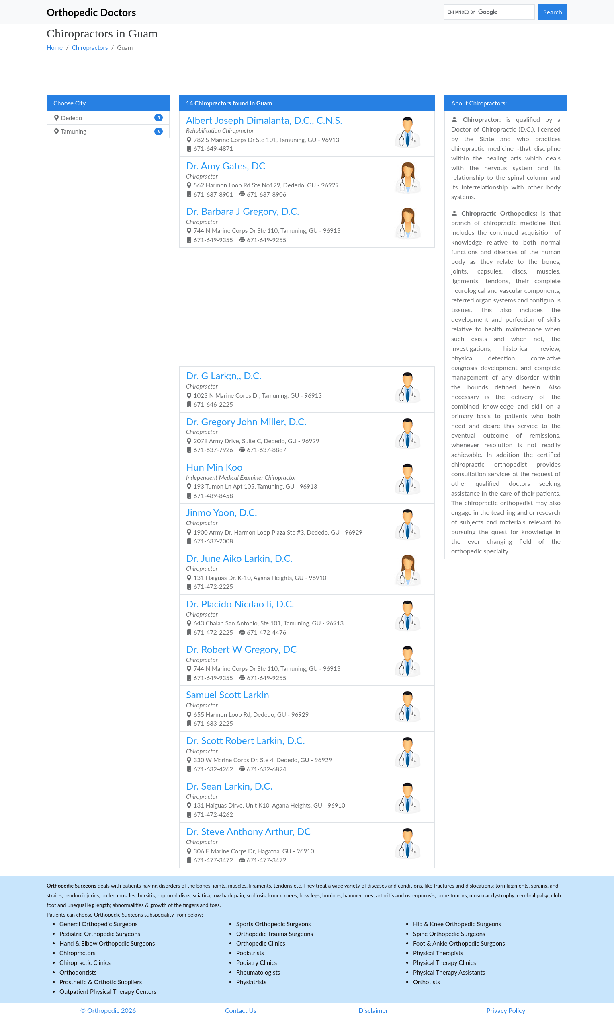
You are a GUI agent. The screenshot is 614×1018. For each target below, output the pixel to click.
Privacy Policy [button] (506, 1010)
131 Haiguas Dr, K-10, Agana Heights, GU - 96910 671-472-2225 (304, 571)
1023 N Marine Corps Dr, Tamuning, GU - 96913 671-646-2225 (304, 389)
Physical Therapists (438, 952)
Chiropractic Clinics (85, 962)
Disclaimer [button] (373, 1010)
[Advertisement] (288, 73)
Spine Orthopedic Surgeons (449, 933)
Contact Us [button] (240, 1010)
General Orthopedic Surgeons (98, 924)
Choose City (69, 103)
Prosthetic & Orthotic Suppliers (100, 981)
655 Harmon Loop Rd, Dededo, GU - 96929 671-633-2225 (304, 708)
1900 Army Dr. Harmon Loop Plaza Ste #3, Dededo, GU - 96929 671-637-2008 (304, 525)
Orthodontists (77, 972)
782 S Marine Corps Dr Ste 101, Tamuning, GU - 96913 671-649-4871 (304, 133)
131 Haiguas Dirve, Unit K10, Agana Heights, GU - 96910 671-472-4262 (304, 799)
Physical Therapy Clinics (444, 962)
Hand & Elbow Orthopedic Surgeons (107, 943)
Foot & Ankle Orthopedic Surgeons (459, 943)
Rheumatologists (258, 972)
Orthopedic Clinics (260, 943)
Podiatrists (250, 952)
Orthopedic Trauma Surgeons (274, 933)
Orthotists (426, 981)
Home (55, 47)
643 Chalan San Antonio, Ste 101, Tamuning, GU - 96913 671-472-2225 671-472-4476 (304, 617)
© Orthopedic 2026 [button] (108, 1010)
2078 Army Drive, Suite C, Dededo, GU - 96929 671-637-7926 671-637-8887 (304, 434)
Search (552, 12)
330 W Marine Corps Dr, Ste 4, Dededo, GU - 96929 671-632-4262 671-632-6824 (304, 753)
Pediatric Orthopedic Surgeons (99, 933)
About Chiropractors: (479, 103)
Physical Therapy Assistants (449, 972)
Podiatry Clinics (256, 962)
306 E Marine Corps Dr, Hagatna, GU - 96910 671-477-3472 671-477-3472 (304, 844)
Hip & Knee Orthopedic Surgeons (457, 924)
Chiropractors (90, 47)
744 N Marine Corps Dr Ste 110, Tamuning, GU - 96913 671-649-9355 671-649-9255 (304, 224)
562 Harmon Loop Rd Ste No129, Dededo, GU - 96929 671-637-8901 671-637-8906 (304, 179)
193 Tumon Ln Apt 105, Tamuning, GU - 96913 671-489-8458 (304, 480)
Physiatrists (251, 981)
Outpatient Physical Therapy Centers (107, 991)
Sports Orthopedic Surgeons (273, 924)
